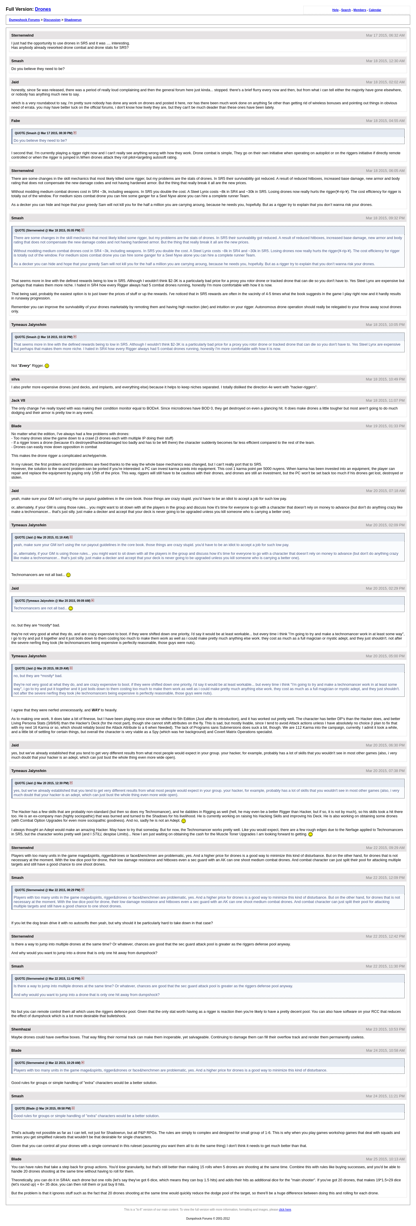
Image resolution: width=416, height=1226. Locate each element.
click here (285, 1209)
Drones (43, 9)
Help (335, 10)
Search (346, 10)
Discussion (52, 19)
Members (360, 10)
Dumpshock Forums (24, 19)
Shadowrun (73, 19)
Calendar (375, 10)
